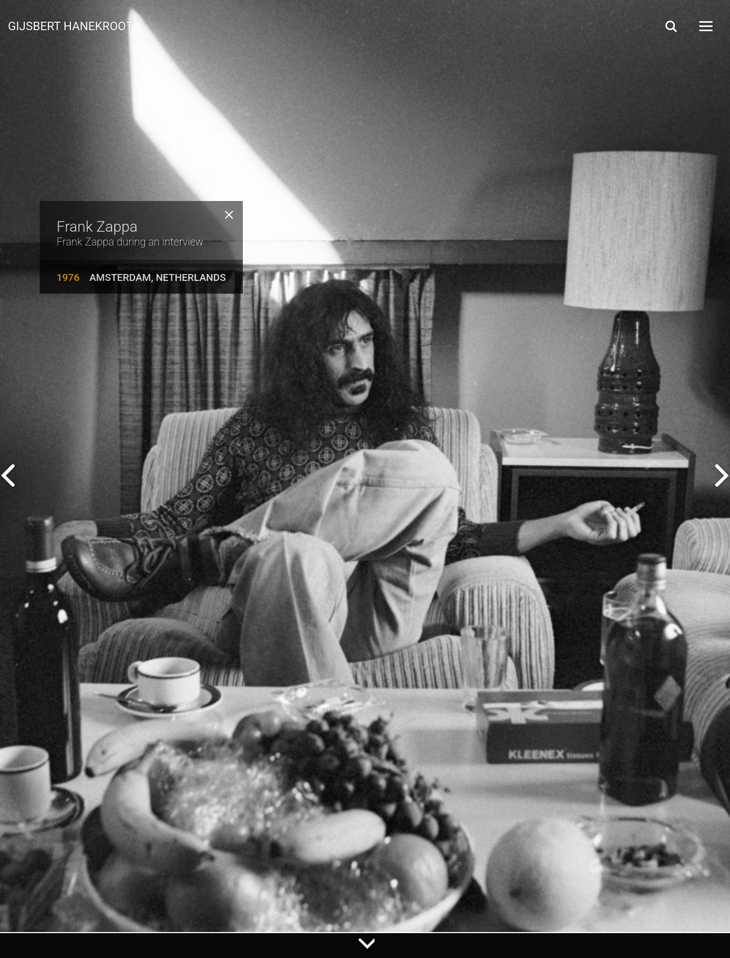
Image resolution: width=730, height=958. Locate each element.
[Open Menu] (705, 26)
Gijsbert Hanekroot (70, 25)
